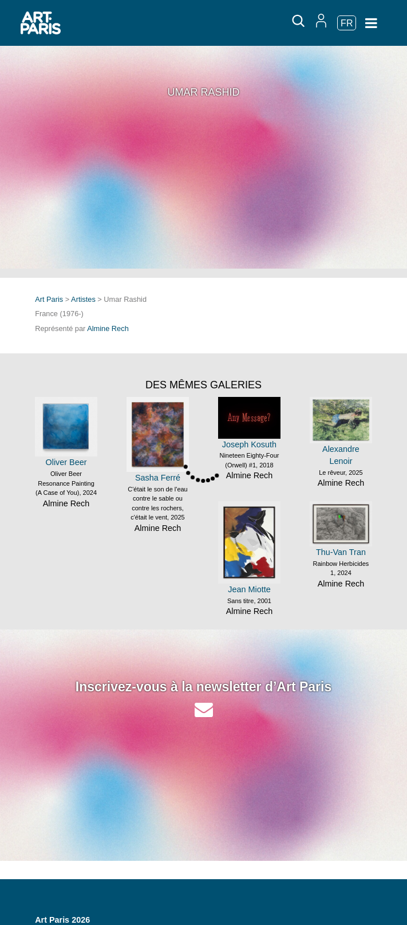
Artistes (83, 299)
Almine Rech (108, 328)
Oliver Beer (66, 462)
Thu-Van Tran (341, 552)
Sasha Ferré (157, 477)
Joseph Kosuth (249, 444)
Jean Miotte (249, 589)
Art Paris (49, 299)
